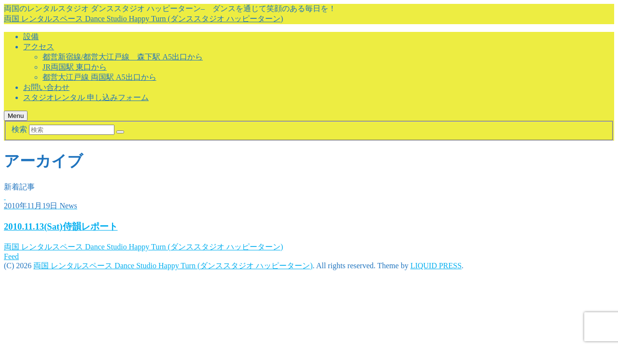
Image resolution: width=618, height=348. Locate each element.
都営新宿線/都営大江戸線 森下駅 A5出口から (122, 57)
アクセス (38, 47)
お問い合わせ (46, 87)
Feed (11, 256)
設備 (31, 36)
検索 (19, 129)
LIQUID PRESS (436, 265)
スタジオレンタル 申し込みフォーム (86, 97)
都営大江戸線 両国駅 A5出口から (99, 77)
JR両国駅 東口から (74, 67)
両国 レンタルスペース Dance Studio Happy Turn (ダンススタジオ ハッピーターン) (143, 18)
